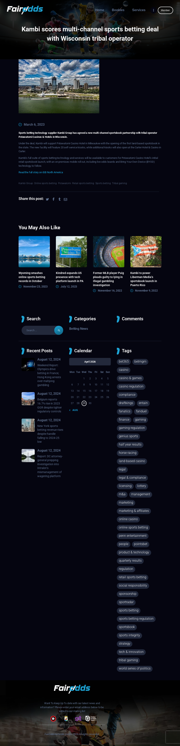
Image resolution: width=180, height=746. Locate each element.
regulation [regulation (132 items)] (126, 569)
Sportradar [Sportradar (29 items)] (126, 602)
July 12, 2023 (69, 286)
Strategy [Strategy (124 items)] (124, 643)
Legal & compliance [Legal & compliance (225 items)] (132, 478)
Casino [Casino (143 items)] (123, 370)
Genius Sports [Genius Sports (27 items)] (128, 436)
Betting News (78, 329)
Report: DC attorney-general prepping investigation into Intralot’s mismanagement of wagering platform (50, 466)
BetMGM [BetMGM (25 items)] (140, 361)
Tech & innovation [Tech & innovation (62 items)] (131, 652)
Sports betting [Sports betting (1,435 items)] (128, 610)
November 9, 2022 (146, 290)
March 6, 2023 (34, 124)
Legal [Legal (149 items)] (122, 469)
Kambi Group (26, 183)
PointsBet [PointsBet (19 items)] (140, 544)
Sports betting (103, 183)
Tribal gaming (119, 183)
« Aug (74, 410)
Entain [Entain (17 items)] (143, 403)
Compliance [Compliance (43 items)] (127, 395)
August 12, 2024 (49, 359)
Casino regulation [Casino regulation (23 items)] (131, 386)
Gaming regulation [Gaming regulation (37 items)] (132, 428)
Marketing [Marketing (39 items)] (126, 502)
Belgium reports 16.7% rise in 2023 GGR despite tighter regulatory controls (49, 405)
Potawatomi (64, 183)
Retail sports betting (83, 183)
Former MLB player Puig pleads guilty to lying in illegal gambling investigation (108, 279)
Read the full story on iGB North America (41, 172)
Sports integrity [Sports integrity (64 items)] (129, 635)
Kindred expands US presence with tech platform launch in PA (69, 277)
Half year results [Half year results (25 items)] (130, 444)
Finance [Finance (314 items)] (124, 419)
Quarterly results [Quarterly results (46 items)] (130, 560)
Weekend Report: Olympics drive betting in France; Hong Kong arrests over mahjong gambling (49, 375)
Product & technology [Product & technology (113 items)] (134, 552)
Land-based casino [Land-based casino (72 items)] (132, 461)
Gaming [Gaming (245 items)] (140, 419)
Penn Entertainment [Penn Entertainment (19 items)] (133, 536)
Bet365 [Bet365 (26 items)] (124, 361)
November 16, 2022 (110, 290)
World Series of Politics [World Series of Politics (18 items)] (135, 668)
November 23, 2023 (35, 286)
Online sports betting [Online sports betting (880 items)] (133, 527)
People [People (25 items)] (123, 544)
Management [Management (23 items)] (140, 494)
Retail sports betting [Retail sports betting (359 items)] (132, 577)
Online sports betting (45, 183)
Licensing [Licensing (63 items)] (125, 486)
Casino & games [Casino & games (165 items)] (130, 378)
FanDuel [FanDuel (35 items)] (141, 411)
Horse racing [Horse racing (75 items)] (127, 453)
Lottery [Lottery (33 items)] (141, 486)
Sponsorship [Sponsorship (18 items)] (127, 594)
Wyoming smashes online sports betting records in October (32, 277)
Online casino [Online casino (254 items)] (128, 519)
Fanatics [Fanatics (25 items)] (124, 411)
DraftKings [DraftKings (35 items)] (126, 403)
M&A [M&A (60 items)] (122, 494)
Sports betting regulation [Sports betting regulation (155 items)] (136, 619)
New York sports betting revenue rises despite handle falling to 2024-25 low (50, 433)
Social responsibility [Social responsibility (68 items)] (133, 585)
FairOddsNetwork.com (57, 734)
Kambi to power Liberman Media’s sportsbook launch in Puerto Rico (143, 279)
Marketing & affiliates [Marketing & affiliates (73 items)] (134, 511)
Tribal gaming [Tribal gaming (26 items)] (128, 660)
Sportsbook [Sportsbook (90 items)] (127, 627)
